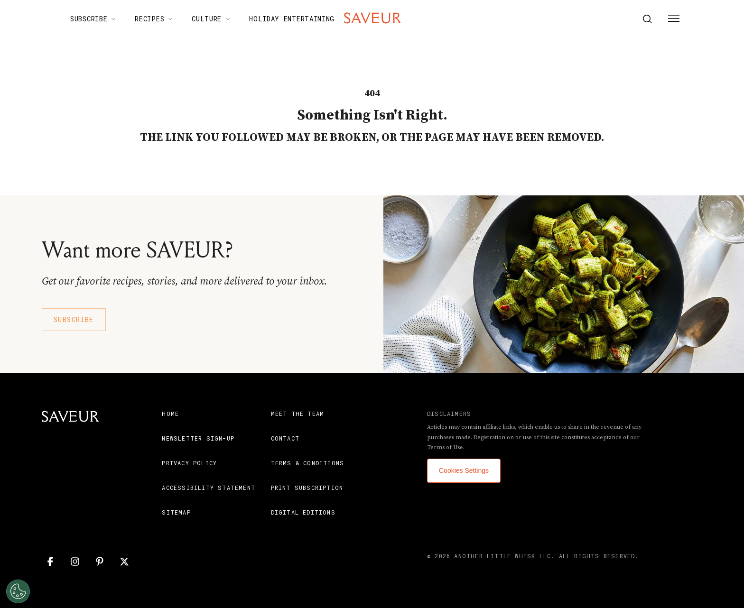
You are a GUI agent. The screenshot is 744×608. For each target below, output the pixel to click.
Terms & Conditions (307, 463)
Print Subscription (307, 487)
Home (170, 413)
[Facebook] (50, 561)
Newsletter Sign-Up (198, 438)
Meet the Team (298, 413)
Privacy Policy (189, 463)
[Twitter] (124, 561)
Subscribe (74, 319)
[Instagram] (75, 561)
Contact (285, 438)
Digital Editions (303, 512)
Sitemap (176, 512)
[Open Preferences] (15, 591)
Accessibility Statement (208, 487)
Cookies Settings (464, 470)
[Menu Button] (673, 18)
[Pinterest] (99, 561)
